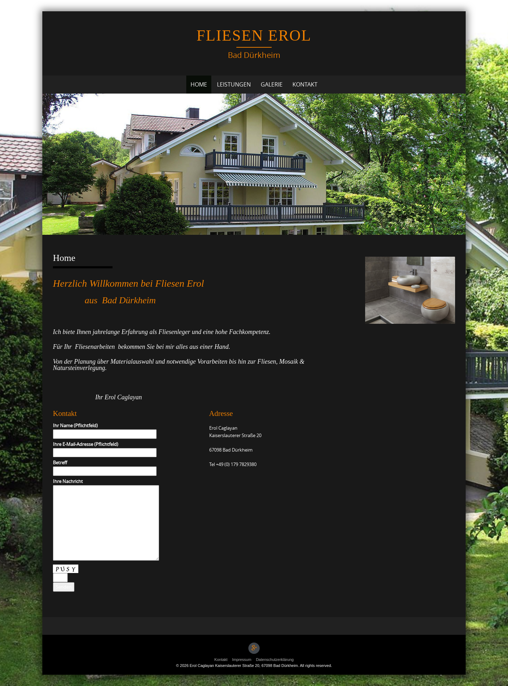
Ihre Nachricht (106, 520)
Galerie (272, 84)
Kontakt (305, 84)
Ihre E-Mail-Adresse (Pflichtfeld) (105, 448)
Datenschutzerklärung (275, 659)
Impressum (241, 659)
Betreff (105, 466)
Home (198, 84)
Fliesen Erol (254, 35)
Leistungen (234, 84)
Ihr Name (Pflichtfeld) (105, 429)
